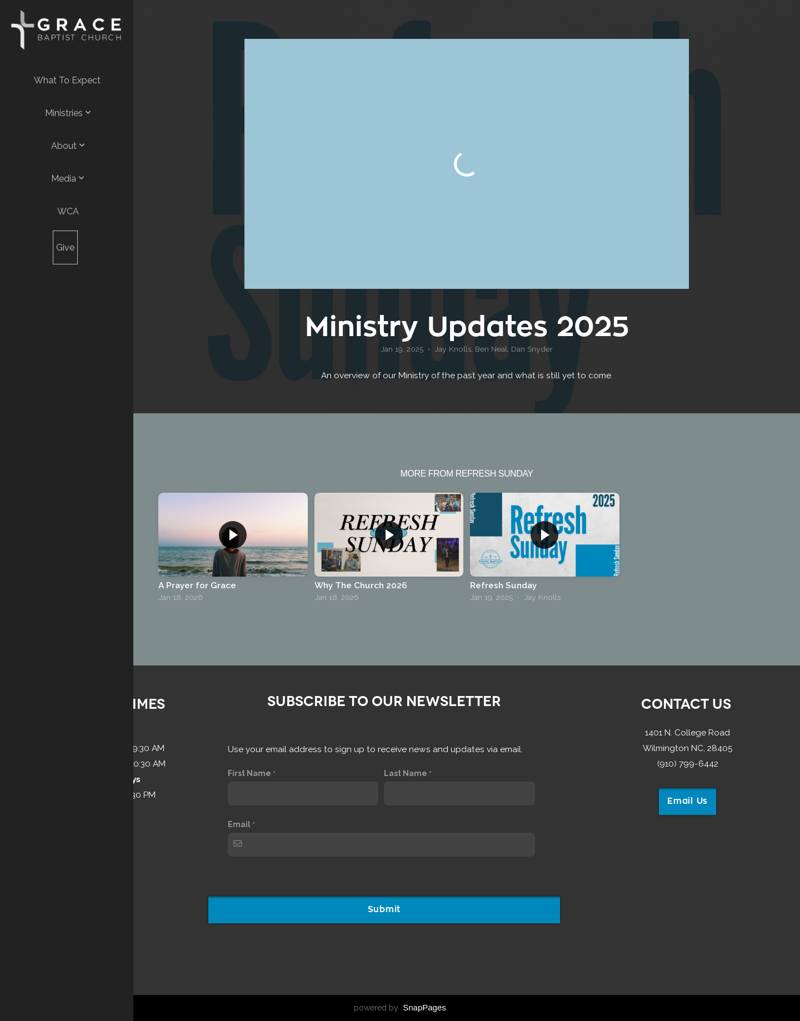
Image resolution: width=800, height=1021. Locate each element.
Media (67, 178)
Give (65, 247)
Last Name (405, 773)
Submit (384, 909)
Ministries (68, 113)
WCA (68, 211)
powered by (400, 1007)
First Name (249, 773)
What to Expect (67, 80)
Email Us (687, 801)
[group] (233, 550)
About (68, 146)
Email (239, 824)
